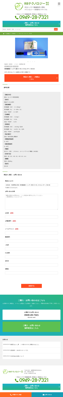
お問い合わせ (47, 394)
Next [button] (5, 50)
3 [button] (32, 62)
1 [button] (28, 62)
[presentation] (31, 278)
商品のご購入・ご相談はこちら (31, 78)
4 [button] (34, 62)
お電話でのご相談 (15, 394)
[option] (31, 48)
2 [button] (30, 62)
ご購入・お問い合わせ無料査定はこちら (31, 24)
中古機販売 (8, 33)
